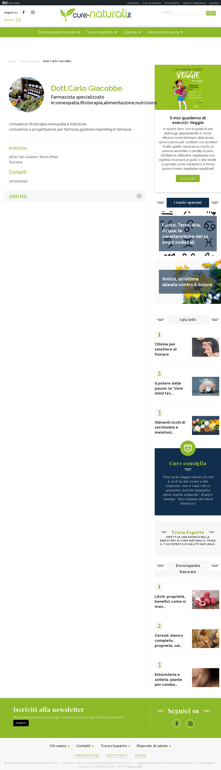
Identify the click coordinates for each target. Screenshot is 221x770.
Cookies (142, 758)
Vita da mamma (152, 3)
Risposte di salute (163, 31)
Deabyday (133, 3)
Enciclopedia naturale (57, 31)
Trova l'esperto (100, 31)
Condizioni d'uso (86, 758)
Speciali (130, 31)
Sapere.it (214, 3)
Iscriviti (54, 12)
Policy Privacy (117, 758)
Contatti (82, 749)
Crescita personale (194, 3)
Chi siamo (56, 749)
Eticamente (171, 3)
